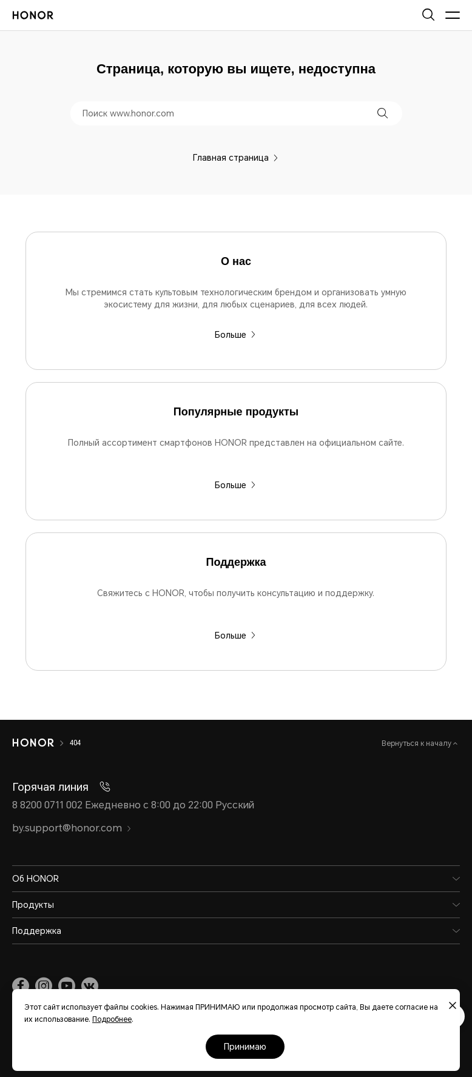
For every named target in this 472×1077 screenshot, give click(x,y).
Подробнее (112, 1019)
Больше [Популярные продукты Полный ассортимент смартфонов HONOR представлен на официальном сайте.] (235, 485)
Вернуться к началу (417, 743)
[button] (382, 113)
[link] (20, 986)
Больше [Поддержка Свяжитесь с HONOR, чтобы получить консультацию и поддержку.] (235, 635)
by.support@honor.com (72, 828)
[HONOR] (33, 743)
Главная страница (235, 158)
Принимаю (245, 1047)
